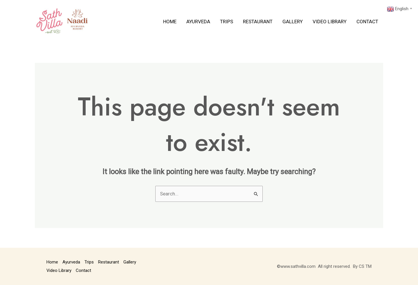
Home (169, 21)
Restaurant (258, 21)
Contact (367, 21)
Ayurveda (198, 21)
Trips (226, 21)
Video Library (330, 21)
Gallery (292, 21)
